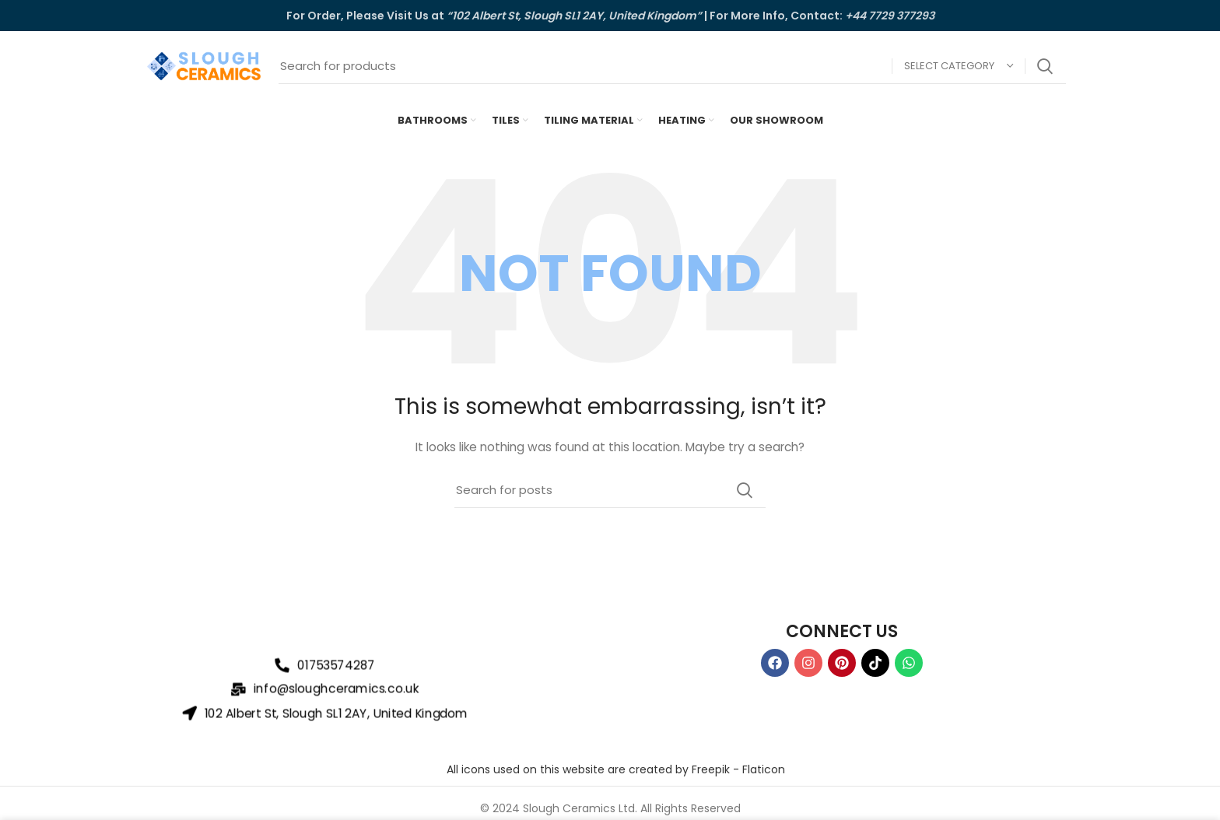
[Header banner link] (610, 15)
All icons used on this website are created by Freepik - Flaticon (616, 769)
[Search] (672, 66)
